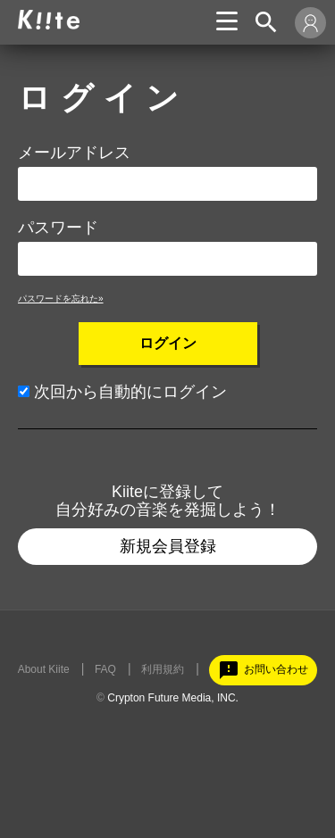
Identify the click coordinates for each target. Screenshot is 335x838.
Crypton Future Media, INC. (173, 698)
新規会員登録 (168, 546)
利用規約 (162, 669)
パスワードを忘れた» (61, 298)
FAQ (105, 669)
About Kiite (44, 669)
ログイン (168, 343)
